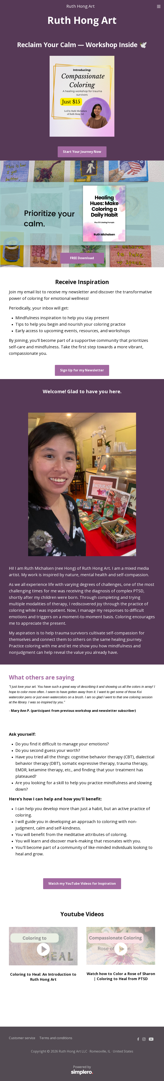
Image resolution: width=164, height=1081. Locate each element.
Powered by (51, 1070)
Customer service (22, 1038)
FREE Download (82, 258)
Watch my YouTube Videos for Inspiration (82, 883)
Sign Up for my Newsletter (82, 370)
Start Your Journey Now (82, 151)
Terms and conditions (55, 1038)
